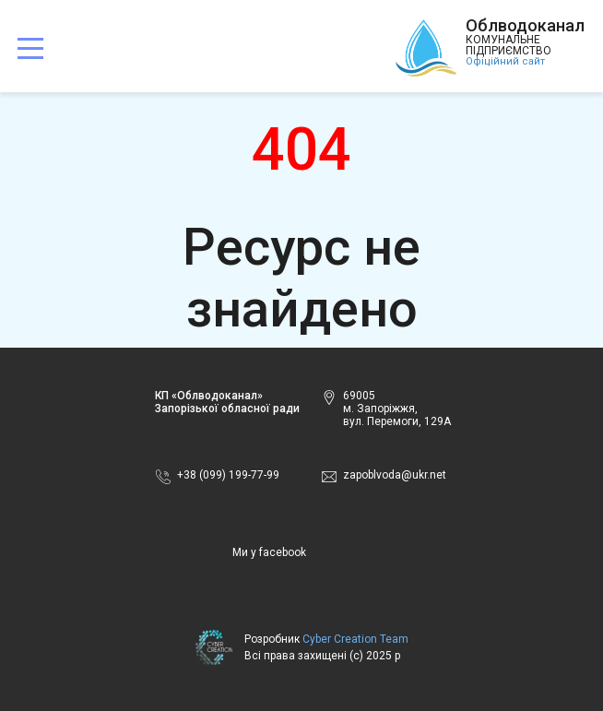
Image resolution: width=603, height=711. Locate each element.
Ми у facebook (269, 552)
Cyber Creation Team (355, 639)
